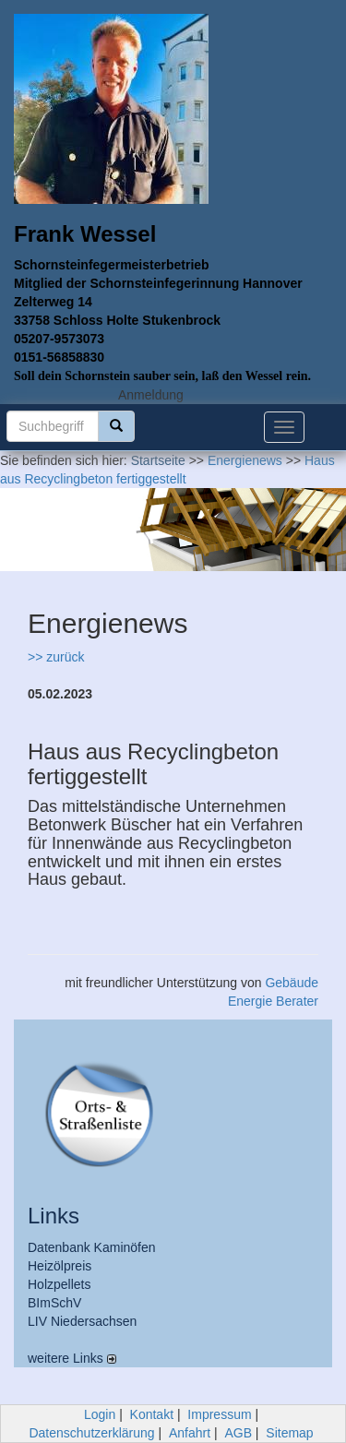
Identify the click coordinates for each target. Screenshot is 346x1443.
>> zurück (56, 657)
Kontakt (151, 1414)
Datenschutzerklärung (91, 1432)
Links (53, 1215)
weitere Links (72, 1358)
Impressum (219, 1414)
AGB (238, 1432)
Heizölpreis (59, 1265)
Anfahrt (189, 1432)
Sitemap (289, 1432)
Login (99, 1414)
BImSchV (54, 1302)
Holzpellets (59, 1284)
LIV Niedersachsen (82, 1321)
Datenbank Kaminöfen (92, 1247)
